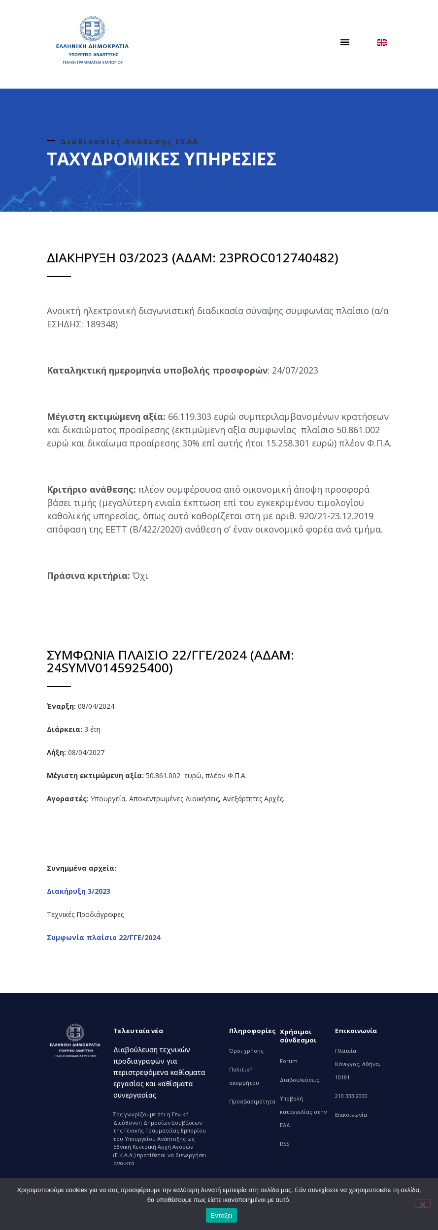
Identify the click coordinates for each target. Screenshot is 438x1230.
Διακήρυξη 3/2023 (78, 891)
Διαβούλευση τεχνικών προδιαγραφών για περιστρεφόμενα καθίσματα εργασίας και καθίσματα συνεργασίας (159, 1072)
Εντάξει (222, 1215)
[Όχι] (422, 1203)
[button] (344, 41)
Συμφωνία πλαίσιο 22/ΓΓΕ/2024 (103, 937)
